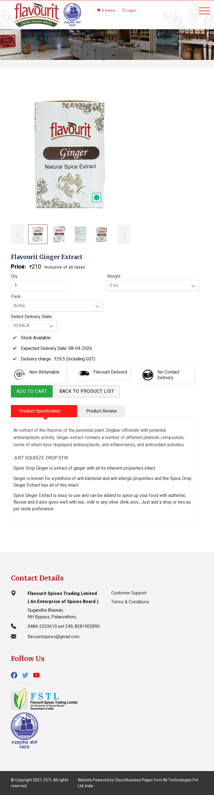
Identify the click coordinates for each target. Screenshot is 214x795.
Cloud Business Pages (134, 780)
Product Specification (39, 411)
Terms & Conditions (130, 602)
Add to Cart (31, 391)
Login (128, 10)
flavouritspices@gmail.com (53, 636)
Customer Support (129, 593)
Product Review (101, 411)
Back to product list (86, 391)
